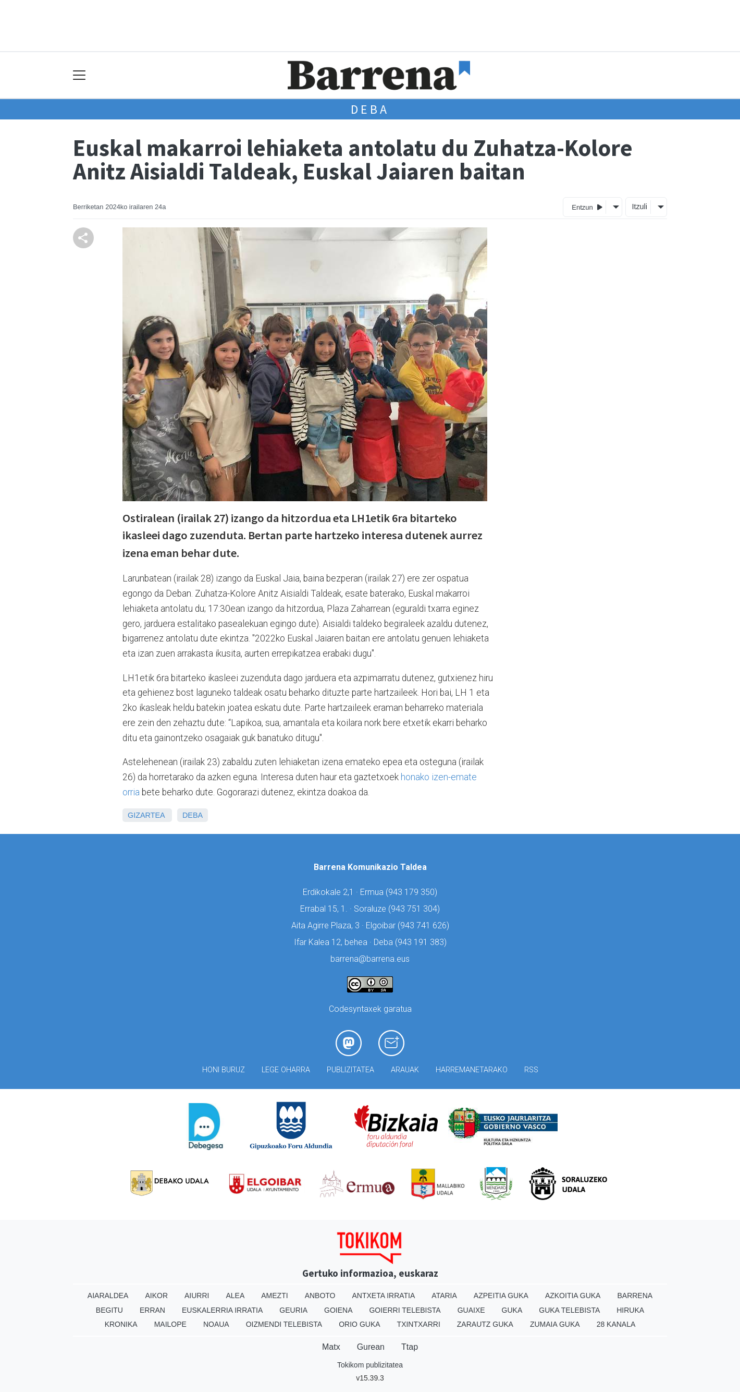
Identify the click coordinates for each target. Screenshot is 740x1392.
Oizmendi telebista (284, 1324)
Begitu (109, 1310)
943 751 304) (415, 909)
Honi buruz (223, 1070)
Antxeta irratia (383, 1295)
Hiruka (630, 1310)
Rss (531, 1070)
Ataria (444, 1295)
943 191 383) (422, 942)
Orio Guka (359, 1324)
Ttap (409, 1346)
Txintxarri (418, 1324)
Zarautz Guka (485, 1324)
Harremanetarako (472, 1070)
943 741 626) (424, 925)
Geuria (293, 1310)
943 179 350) (412, 892)
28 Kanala (616, 1324)
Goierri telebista (404, 1310)
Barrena (634, 1295)
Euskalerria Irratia (222, 1310)
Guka (512, 1310)
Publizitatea (350, 1070)
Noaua (216, 1324)
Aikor (156, 1295)
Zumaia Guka (555, 1324)
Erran (152, 1310)
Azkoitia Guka (573, 1295)
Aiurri (196, 1295)
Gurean (371, 1346)
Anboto (320, 1295)
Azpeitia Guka (501, 1295)
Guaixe (471, 1310)
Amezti (274, 1295)
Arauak (405, 1070)
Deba (370, 109)
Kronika (121, 1324)
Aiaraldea (108, 1295)
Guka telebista (569, 1310)
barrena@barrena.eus (370, 959)
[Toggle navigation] (79, 75)
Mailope (170, 1324)
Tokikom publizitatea (370, 1365)
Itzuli (639, 206)
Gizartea (146, 815)
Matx (331, 1346)
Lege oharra (286, 1070)
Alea (235, 1295)
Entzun (587, 206)
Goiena (338, 1310)
